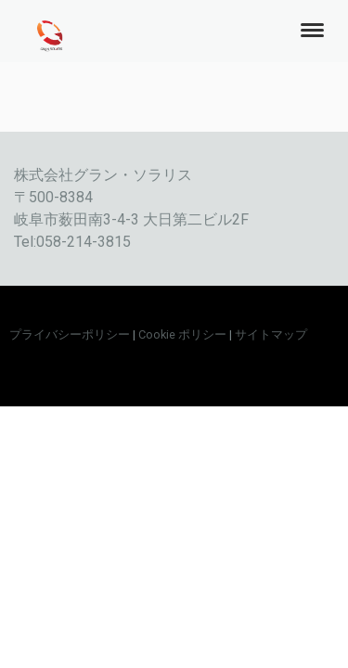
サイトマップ (271, 334)
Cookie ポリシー (182, 334)
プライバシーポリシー (69, 334)
